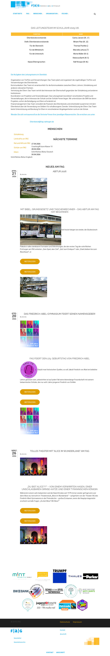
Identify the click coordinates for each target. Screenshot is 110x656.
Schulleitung (18, 134)
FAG (27, 13)
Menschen (37, 13)
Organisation (52, 13)
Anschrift (63, 634)
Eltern (16, 152)
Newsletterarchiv (19, 642)
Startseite (17, 13)
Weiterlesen (32, 262)
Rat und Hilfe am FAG (22, 143)
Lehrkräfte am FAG (21, 139)
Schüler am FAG (20, 148)
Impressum (77, 622)
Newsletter (17, 638)
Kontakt (62, 630)
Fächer (65, 13)
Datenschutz (65, 622)
